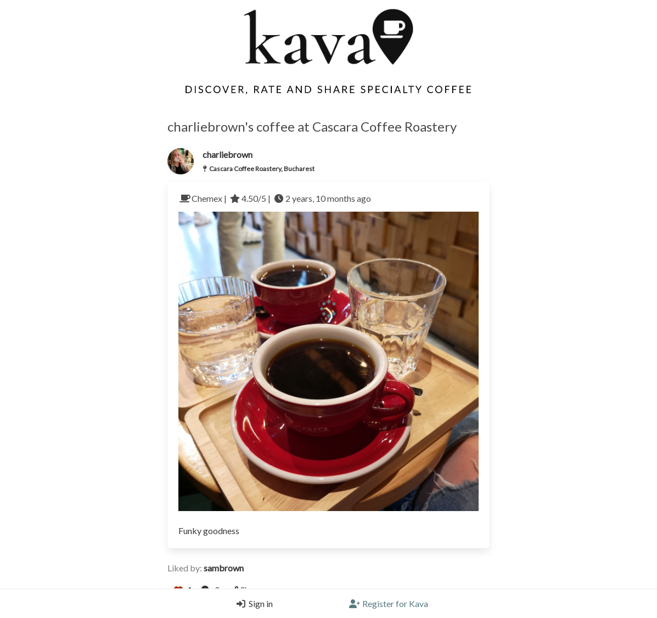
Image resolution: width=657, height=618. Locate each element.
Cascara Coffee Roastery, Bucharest (262, 169)
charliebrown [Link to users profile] (227, 154)
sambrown (224, 568)
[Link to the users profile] (180, 161)
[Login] (252, 603)
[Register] (388, 603)
